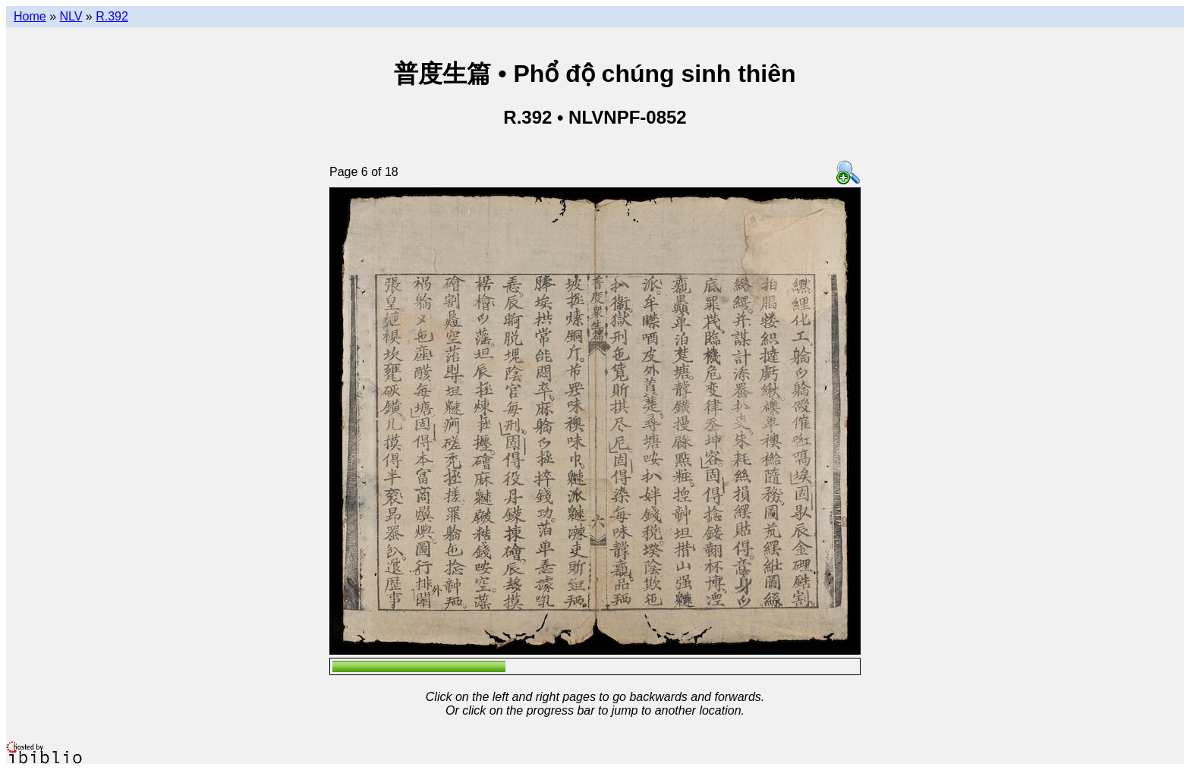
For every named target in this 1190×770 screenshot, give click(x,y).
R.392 (112, 16)
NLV (70, 16)
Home (30, 16)
